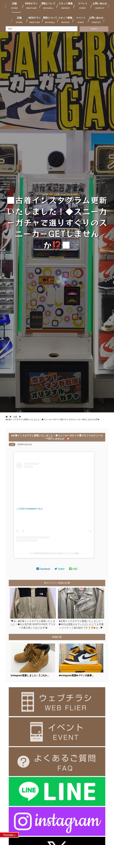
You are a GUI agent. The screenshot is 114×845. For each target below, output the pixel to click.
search (94, 29)
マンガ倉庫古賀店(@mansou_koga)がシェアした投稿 (54, 553)
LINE (73, 569)
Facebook (43, 569)
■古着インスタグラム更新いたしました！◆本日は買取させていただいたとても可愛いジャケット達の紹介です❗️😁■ (81, 624)
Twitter (60, 569)
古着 (12, 444)
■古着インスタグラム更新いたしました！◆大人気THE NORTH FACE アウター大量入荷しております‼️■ (33, 624)
